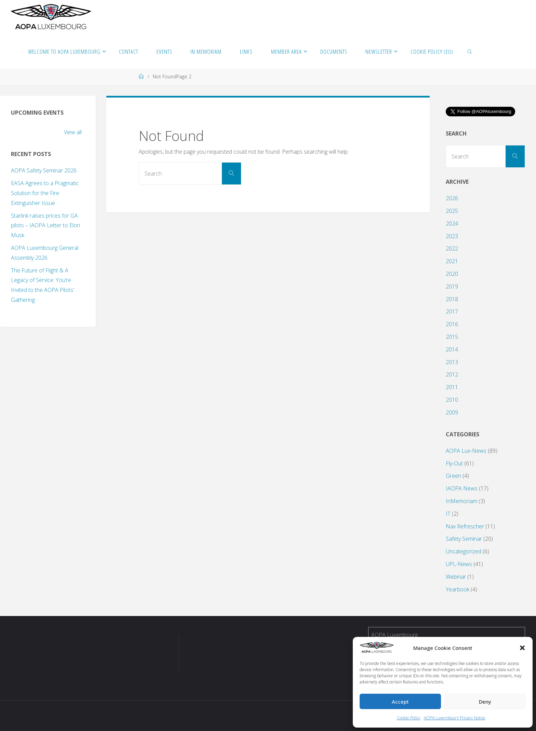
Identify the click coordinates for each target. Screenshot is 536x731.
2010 (452, 399)
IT (448, 513)
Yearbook (457, 589)
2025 (452, 211)
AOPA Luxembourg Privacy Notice (454, 718)
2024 (452, 223)
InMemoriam (461, 501)
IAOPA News (462, 488)
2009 (452, 412)
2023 (452, 236)
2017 (452, 311)
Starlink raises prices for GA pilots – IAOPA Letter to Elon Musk (45, 225)
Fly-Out (454, 463)
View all (73, 132)
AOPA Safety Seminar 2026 (44, 170)
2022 (452, 248)
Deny (485, 701)
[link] (470, 51)
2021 (452, 261)
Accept (400, 701)
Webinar (456, 576)
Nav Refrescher (465, 526)
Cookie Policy (408, 718)
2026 (452, 198)
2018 (452, 299)
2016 (452, 324)
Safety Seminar (464, 538)
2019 (452, 286)
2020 (452, 274)
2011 (452, 387)
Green (453, 475)
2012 (452, 374)
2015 (452, 337)
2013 (452, 362)
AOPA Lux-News (466, 450)
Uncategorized (463, 551)
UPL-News (459, 564)
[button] (522, 647)
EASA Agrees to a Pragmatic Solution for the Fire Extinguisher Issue (45, 193)
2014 (452, 349)
